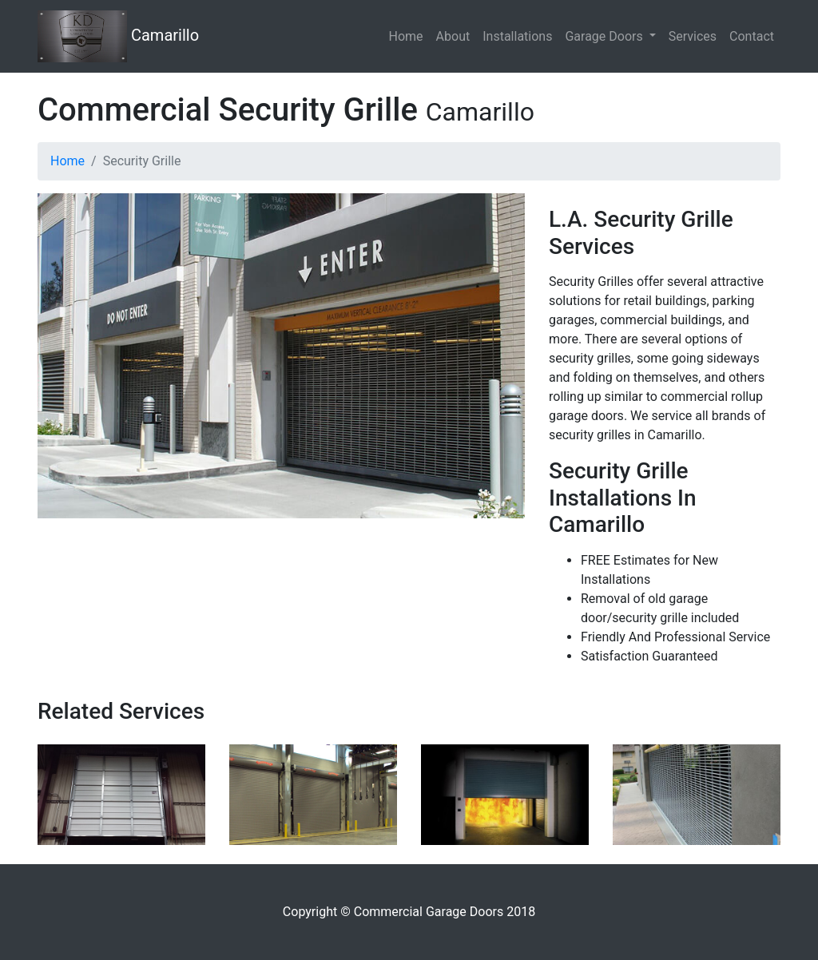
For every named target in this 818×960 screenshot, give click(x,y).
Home (406, 36)
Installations (517, 36)
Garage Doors (605, 36)
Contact (751, 36)
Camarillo (118, 36)
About (453, 36)
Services (693, 36)
